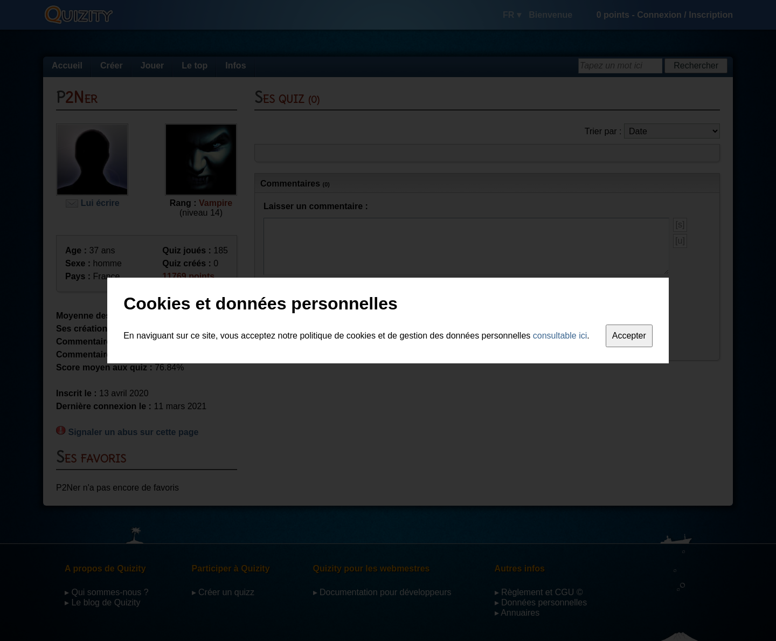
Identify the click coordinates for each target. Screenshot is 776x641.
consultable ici (560, 335)
